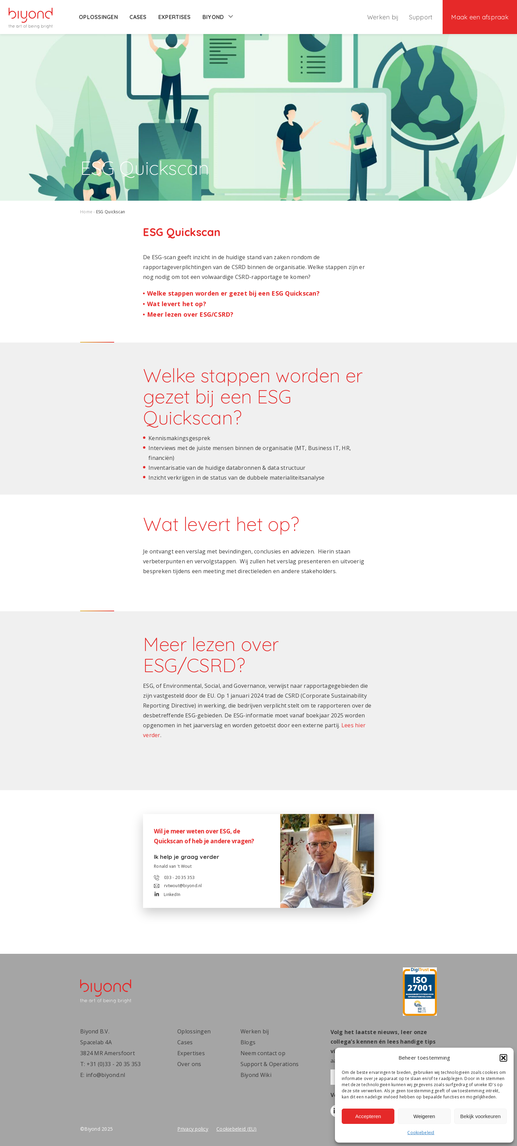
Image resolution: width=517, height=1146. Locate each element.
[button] (503, 1057)
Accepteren (368, 1116)
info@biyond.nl (105, 1075)
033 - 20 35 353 (174, 878)
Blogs (247, 1042)
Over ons (189, 1064)
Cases (137, 17)
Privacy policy (192, 1129)
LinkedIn (167, 894)
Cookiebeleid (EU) (236, 1129)
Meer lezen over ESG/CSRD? (190, 314)
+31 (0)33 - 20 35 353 (114, 1064)
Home (86, 212)
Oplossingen (98, 17)
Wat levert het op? (176, 304)
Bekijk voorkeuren (480, 1116)
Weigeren (424, 1116)
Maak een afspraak (480, 17)
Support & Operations (269, 1064)
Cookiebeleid (420, 1132)
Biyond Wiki (255, 1075)
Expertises (174, 17)
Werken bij (383, 17)
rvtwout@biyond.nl (178, 885)
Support (421, 17)
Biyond (217, 17)
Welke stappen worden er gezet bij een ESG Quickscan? (233, 293)
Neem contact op (262, 1053)
